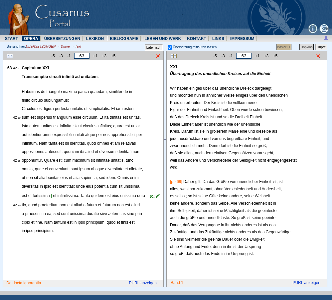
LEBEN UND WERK (162, 38)
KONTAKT (196, 38)
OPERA (31, 38)
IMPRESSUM (242, 38)
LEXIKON (95, 38)
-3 (61, 56)
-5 (53, 56)
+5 (113, 56)
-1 (69, 56)
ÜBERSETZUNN (62, 38)
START (11, 38)
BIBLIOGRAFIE (124, 38)
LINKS (218, 38)
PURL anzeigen (143, 283)
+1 (95, 56)
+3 (104, 56)
